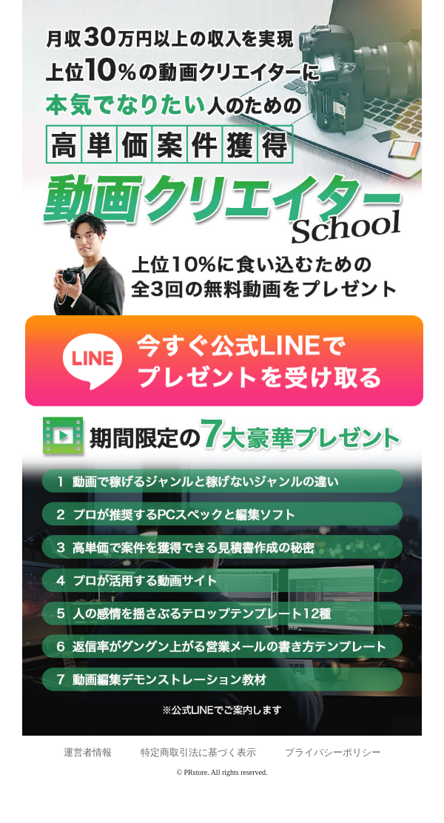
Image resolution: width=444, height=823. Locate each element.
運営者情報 (88, 752)
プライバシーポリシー (333, 752)
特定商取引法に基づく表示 (198, 752)
